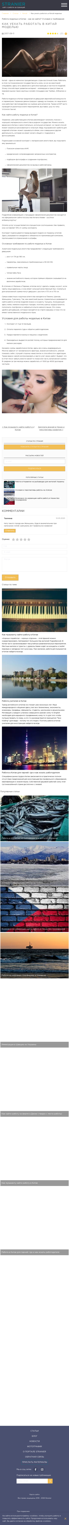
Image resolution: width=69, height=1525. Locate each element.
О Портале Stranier (34, 1452)
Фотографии (34, 1446)
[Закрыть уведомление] (65, 1518)
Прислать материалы (34, 1462)
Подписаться (34, 468)
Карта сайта (34, 1494)
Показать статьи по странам (34, 447)
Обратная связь (34, 1457)
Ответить (9, 542)
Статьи (34, 1431)
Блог (34, 1436)
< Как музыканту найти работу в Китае (18, 428)
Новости (34, 1441)
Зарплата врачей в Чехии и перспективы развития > (51, 428)
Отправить (10, 588)
